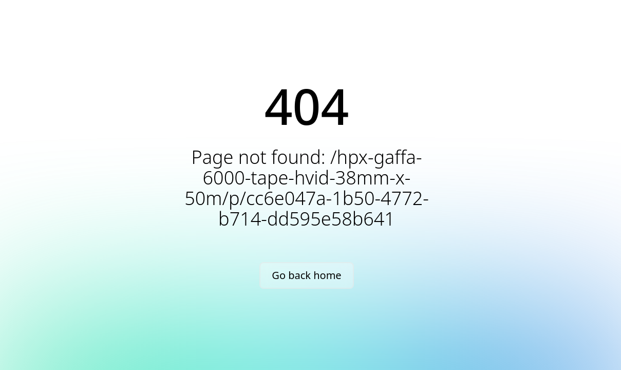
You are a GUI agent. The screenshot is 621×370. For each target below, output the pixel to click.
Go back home (306, 275)
